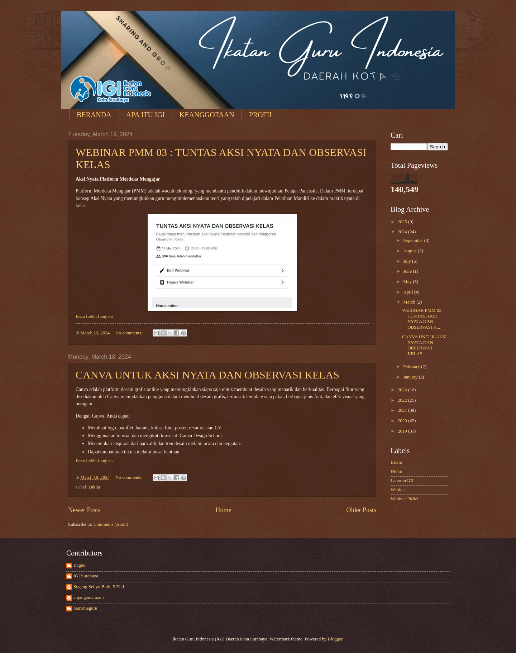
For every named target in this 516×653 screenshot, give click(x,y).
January (411, 377)
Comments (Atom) (111, 524)
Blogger (335, 639)
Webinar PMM (404, 498)
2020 (403, 420)
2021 (403, 410)
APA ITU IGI (145, 115)
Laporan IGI (402, 480)
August (410, 250)
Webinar (398, 489)
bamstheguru (85, 608)
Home (223, 510)
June (408, 271)
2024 (403, 231)
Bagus (79, 565)
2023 (403, 389)
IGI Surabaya (85, 575)
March (409, 302)
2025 (403, 221)
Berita (396, 462)
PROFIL (261, 115)
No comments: (129, 332)
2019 (403, 431)
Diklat (94, 487)
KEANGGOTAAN (207, 115)
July (407, 261)
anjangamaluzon (88, 597)
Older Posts (361, 510)
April (408, 292)
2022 (403, 400)
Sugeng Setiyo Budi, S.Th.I (98, 586)
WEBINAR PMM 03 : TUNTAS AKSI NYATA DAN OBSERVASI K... (423, 318)
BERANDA (94, 115)
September (413, 240)
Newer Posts (84, 510)
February (412, 366)
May (408, 281)
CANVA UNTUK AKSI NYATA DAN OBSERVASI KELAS (207, 375)
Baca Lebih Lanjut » (94, 316)
